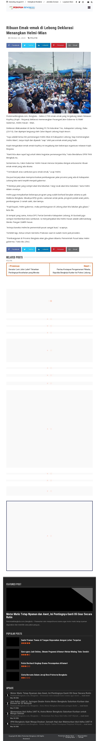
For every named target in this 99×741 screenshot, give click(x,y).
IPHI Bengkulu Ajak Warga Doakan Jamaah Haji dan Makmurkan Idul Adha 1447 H (51, 722)
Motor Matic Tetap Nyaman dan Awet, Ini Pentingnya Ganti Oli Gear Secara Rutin (49, 616)
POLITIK (33, 38)
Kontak (81, 737)
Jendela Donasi (52, 2)
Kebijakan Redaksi (35, 2)
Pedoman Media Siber (66, 736)
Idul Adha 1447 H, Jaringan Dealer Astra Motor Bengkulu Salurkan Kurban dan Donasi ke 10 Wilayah (49, 702)
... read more (85, 696)
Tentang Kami (70, 737)
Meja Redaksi (82, 736)
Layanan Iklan (68, 2)
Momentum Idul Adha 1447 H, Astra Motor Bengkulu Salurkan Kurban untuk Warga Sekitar (48, 713)
